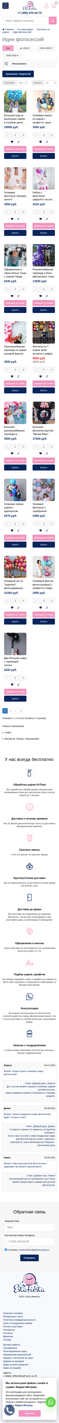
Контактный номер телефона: (20, 1235)
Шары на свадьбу (12, 1368)
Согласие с (27, 1250)
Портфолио (9, 1330)
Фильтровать (19, 63)
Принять (29, 1413)
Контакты (8, 1333)
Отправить (29, 1258)
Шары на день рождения (15, 1364)
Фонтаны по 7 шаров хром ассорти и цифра (42, 350)
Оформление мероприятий (17, 1354)
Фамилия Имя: (12, 1221)
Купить (15, 156)
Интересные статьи (13, 1316)
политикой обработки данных (34, 1250)
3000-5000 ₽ (12, 55)
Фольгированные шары (15, 1351)
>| (21, 711)
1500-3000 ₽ (46, 48)
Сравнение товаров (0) (18, 74)
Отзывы (7, 1339)
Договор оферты (11, 1344)
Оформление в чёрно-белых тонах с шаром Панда (15, 273)
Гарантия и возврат (13, 1313)
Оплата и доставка (12, 1326)
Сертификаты (10, 1348)
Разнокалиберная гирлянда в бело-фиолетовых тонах (43, 273)
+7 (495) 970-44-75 (29, 13)
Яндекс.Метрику (24, 1405)
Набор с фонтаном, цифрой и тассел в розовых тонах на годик (43, 199)
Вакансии (8, 1336)
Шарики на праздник (13, 1361)
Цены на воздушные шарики (17, 1323)
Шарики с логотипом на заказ (18, 1358)
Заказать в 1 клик (15, 149)
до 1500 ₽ (25, 48)
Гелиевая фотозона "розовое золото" (15, 196)
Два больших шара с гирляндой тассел (15, 662)
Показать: (38, 83)
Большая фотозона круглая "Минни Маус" (43, 430)
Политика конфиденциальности (19, 1320)
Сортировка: (9, 83)
